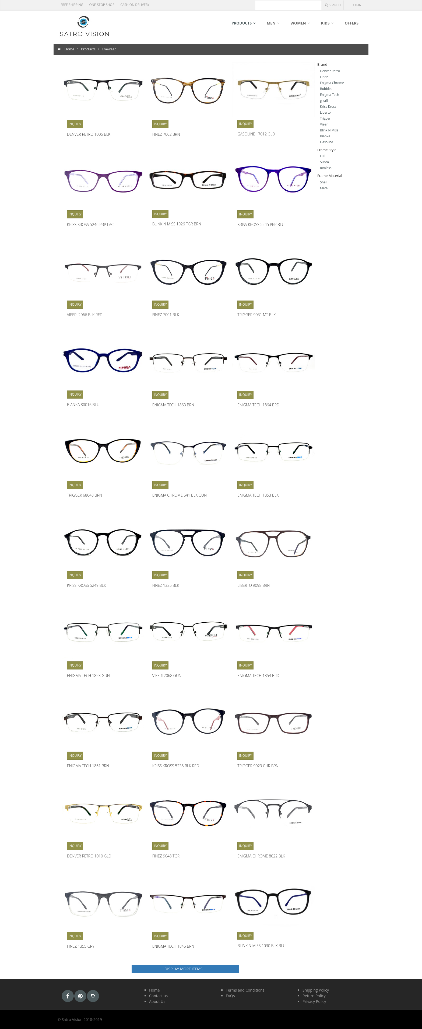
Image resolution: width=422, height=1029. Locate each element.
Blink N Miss (329, 130)
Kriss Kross (328, 106)
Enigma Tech (329, 94)
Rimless (326, 168)
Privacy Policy (314, 1001)
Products (241, 23)
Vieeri (324, 124)
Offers (351, 23)
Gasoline (326, 142)
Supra (324, 162)
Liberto (325, 112)
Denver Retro (330, 71)
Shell (323, 182)
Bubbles (326, 88)
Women (298, 23)
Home (69, 49)
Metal (324, 188)
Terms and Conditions (245, 990)
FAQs (230, 995)
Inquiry (75, 124)
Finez (324, 77)
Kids (325, 23)
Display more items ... (185, 968)
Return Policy (314, 995)
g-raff (324, 100)
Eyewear (109, 49)
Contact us (158, 995)
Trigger (325, 118)
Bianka (325, 136)
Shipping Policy (316, 990)
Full (322, 156)
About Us (157, 1001)
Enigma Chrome (332, 83)
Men (271, 23)
